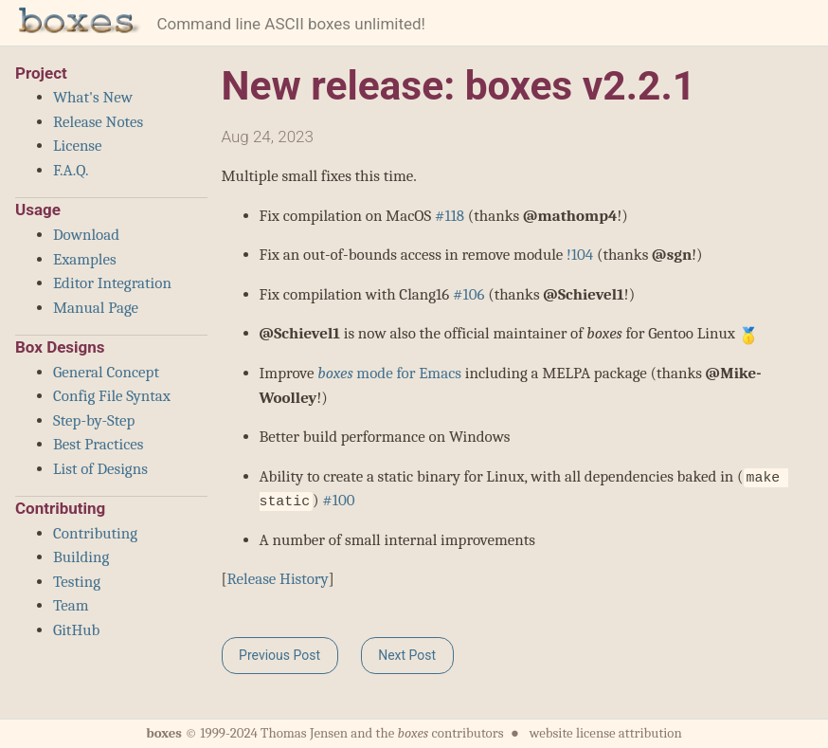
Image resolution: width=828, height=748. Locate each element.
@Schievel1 (583, 294)
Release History (277, 579)
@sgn (672, 255)
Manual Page (95, 308)
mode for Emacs (389, 373)
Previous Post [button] (279, 655)
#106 (468, 294)
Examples (85, 259)
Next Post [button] (407, 655)
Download (86, 235)
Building (81, 557)
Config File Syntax (112, 396)
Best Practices (98, 444)
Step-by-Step (94, 420)
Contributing (95, 533)
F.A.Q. (70, 170)
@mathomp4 (570, 216)
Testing (76, 582)
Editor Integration (112, 283)
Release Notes (98, 122)
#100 (338, 500)
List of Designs (100, 469)
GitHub (76, 630)
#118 (449, 216)
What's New (93, 97)
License (77, 146)
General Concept (106, 372)
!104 (580, 255)
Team (71, 605)
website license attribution (606, 733)
